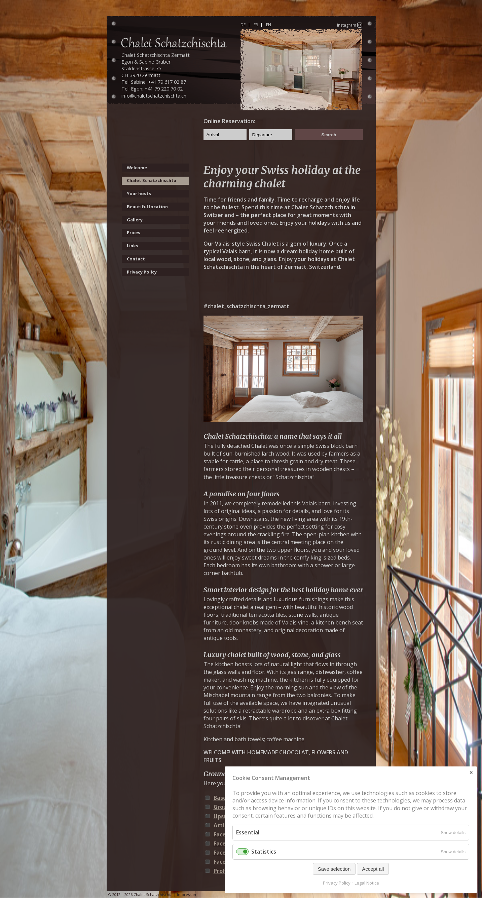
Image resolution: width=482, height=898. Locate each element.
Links (132, 246)
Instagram (349, 24)
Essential (247, 832)
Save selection (334, 869)
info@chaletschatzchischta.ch (153, 96)
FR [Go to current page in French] (256, 25)
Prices (133, 232)
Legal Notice (367, 883)
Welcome (137, 168)
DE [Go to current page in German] (243, 25)
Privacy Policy (142, 272)
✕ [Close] (471, 772)
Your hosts (139, 193)
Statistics (263, 851)
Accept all (373, 869)
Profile (222, 870)
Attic (220, 825)
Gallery (135, 220)
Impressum (187, 894)
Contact (136, 259)
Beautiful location (147, 207)
